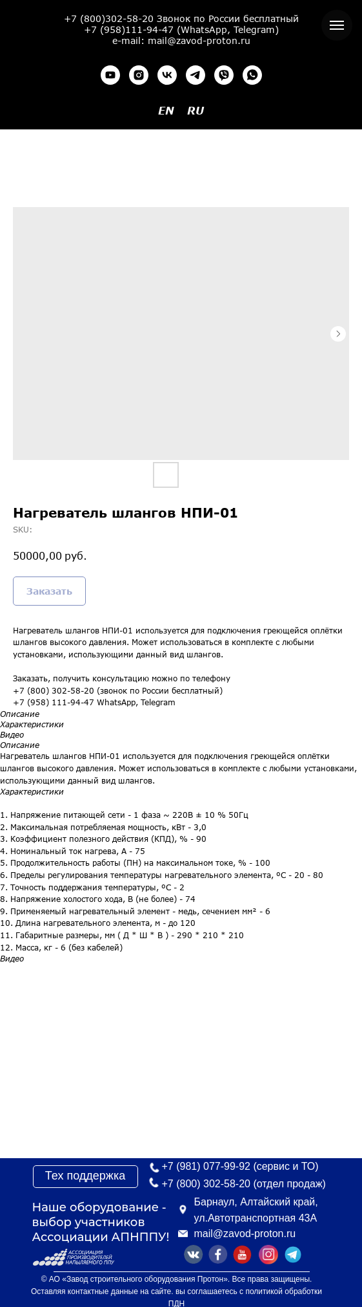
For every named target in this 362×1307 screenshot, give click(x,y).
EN (166, 110)
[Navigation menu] (337, 25)
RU (195, 110)
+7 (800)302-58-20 (109, 18)
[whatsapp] (252, 75)
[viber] (224, 75)
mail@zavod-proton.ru (245, 1233)
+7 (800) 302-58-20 (206, 1183)
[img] (293, 1254)
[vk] (167, 75)
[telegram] (195, 75)
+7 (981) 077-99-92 (206, 1166)
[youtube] (110, 75)
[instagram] (138, 75)
